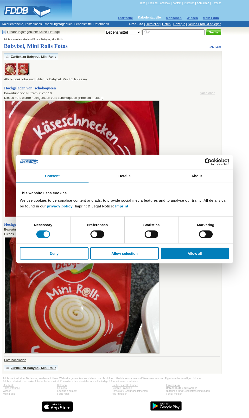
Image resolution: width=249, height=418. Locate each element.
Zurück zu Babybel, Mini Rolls (33, 56)
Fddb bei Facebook (159, 2)
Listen (166, 24)
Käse (35, 39)
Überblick (8, 385)
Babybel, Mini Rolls (52, 39)
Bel (211, 47)
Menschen (174, 18)
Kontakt (176, 2)
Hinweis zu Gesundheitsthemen (130, 390)
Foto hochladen (15, 360)
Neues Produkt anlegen (204, 24)
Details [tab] (125, 176)
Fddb (7, 39)
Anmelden (203, 2)
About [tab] (197, 176)
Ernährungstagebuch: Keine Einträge (33, 32)
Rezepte (179, 24)
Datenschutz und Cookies (181, 388)
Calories (62, 388)
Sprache (216, 2)
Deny (54, 253)
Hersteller (153, 24)
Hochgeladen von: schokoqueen (30, 88)
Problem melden (90, 98)
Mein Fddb (211, 18)
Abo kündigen (119, 393)
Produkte (136, 24)
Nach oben (207, 93)
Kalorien (62, 385)
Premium (189, 2)
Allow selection (124, 253)
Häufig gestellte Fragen (125, 385)
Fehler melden (174, 393)
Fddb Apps (63, 393)
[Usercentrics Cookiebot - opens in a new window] (208, 161)
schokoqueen (67, 98)
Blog (142, 2)
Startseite (125, 18)
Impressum (173, 385)
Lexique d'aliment (67, 390)
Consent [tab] (52, 176)
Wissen (192, 18)
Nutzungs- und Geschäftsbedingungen (188, 390)
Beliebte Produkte (122, 388)
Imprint (121, 206)
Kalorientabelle (149, 17)
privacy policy (60, 206)
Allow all (195, 253)
